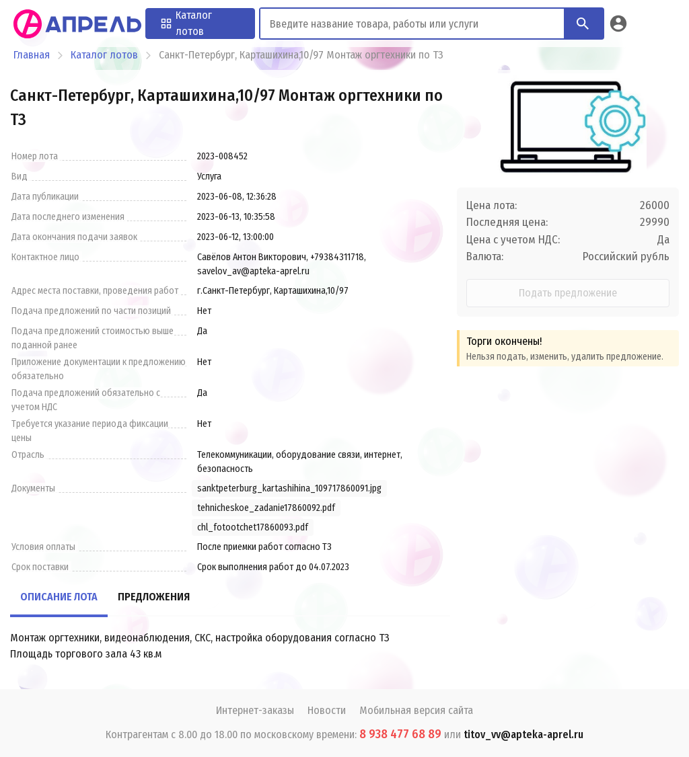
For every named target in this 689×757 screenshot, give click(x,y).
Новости (326, 710)
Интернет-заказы (255, 710)
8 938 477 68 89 (400, 734)
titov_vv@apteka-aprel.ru (523, 734)
